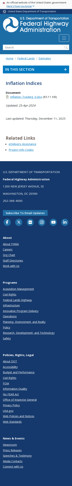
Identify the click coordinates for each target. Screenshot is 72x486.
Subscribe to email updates (25, 213)
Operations (10, 316)
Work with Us (11, 266)
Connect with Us (13, 466)
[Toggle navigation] (64, 38)
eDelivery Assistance (22, 144)
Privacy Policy (11, 405)
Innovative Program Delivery (20, 311)
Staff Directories (13, 260)
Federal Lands (26, 58)
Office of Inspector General (20, 399)
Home (9, 58)
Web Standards (12, 422)
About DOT (10, 361)
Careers (7, 249)
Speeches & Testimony (17, 455)
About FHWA (11, 244)
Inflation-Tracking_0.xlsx (26, 97)
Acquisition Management (18, 289)
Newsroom (10, 445)
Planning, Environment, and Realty (24, 322)
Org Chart (9, 255)
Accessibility (10, 367)
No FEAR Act (11, 394)
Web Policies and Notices (18, 416)
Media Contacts (12, 461)
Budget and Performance (19, 372)
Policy (6, 327)
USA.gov (8, 411)
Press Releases (12, 450)
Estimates (45, 58)
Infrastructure (11, 305)
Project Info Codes (21, 150)
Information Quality (15, 389)
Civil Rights (9, 294)
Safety (7, 338)
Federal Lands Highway (17, 300)
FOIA (6, 383)
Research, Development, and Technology (29, 333)
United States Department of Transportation (32, 11)
